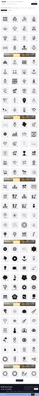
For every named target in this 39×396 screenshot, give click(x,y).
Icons (10, 1)
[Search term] (19, 4)
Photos (12, 1)
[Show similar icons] (8, 21)
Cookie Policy (15, 394)
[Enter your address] (28, 389)
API (14, 1)
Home (7, 1)
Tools (16, 1)
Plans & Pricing (20, 1)
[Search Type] (4, 4)
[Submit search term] (34, 4)
